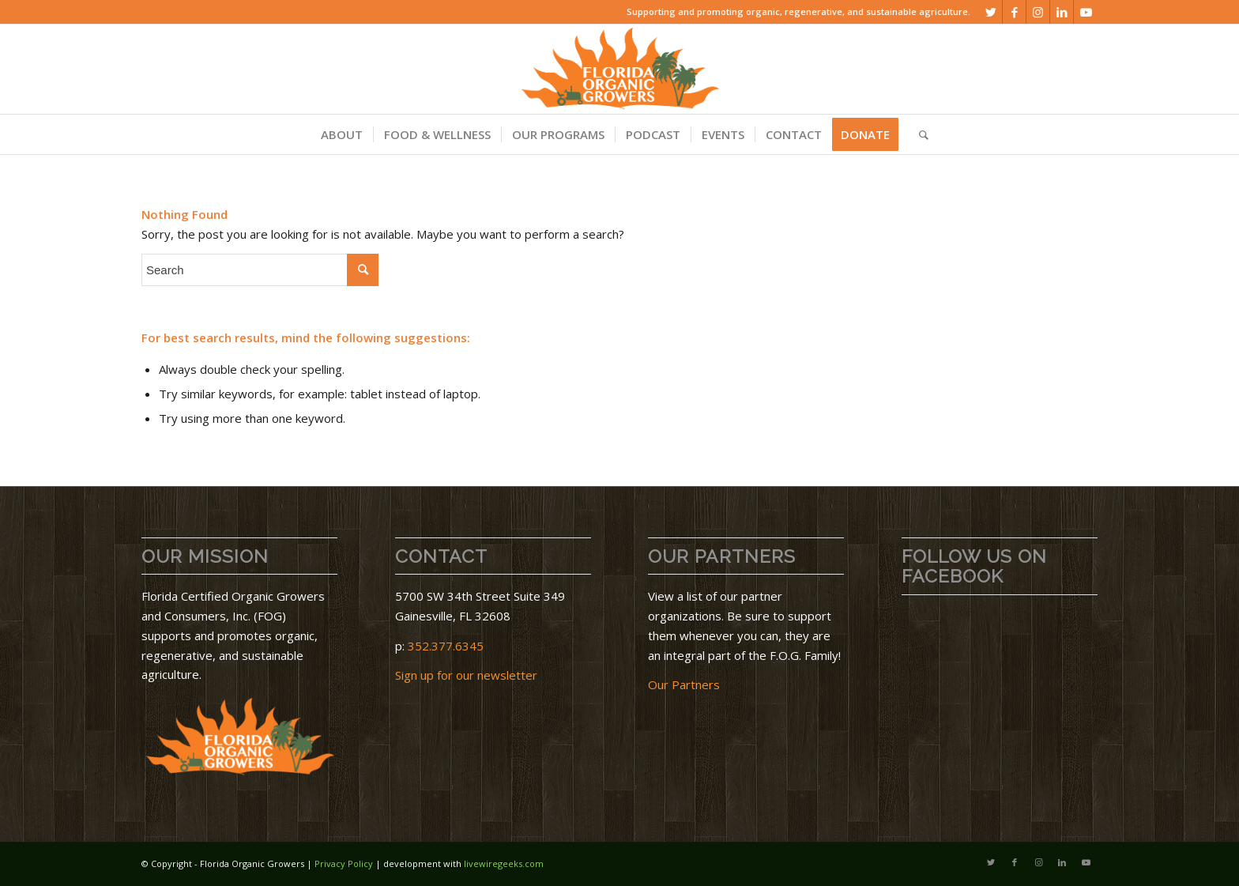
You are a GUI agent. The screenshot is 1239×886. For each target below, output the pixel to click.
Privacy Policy (343, 863)
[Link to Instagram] (1037, 12)
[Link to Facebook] (1014, 12)
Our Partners (684, 684)
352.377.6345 (446, 646)
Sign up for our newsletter (466, 675)
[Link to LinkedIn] (1061, 12)
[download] (619, 69)
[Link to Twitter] (990, 12)
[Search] (918, 134)
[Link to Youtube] (1086, 12)
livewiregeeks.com (504, 863)
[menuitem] (342, 134)
